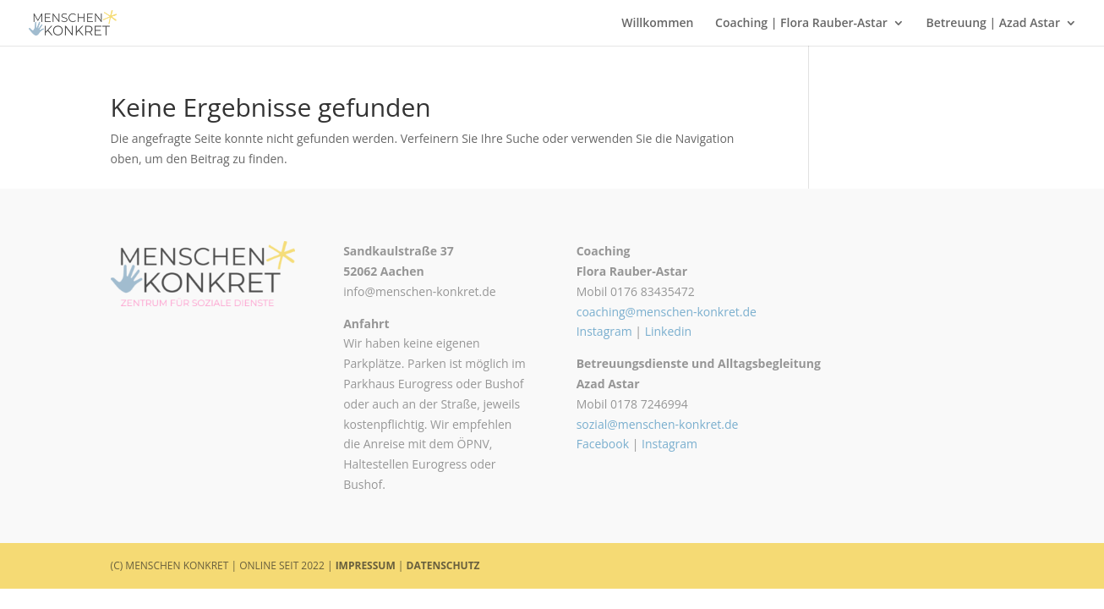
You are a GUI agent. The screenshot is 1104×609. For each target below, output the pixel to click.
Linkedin (668, 331)
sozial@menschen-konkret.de (658, 424)
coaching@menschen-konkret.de (667, 312)
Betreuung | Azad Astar (993, 23)
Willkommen (657, 23)
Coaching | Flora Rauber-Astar (801, 23)
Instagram (604, 331)
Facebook (603, 444)
